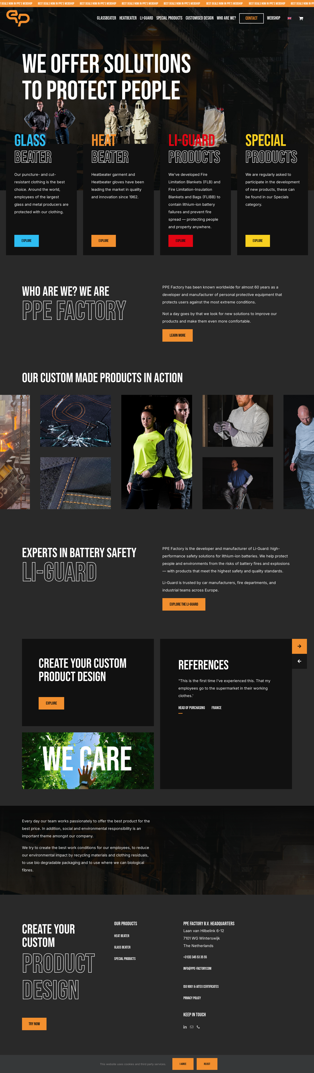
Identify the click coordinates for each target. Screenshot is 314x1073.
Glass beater (122, 947)
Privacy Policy (192, 998)
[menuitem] (289, 18)
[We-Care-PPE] (88, 734)
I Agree (183, 1064)
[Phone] (198, 1027)
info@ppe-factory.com (197, 968)
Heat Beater (121, 936)
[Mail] (191, 1027)
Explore (27, 241)
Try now (34, 1023)
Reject (207, 1064)
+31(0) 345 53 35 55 (195, 957)
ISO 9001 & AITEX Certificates (201, 986)
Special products (125, 959)
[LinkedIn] (185, 1027)
